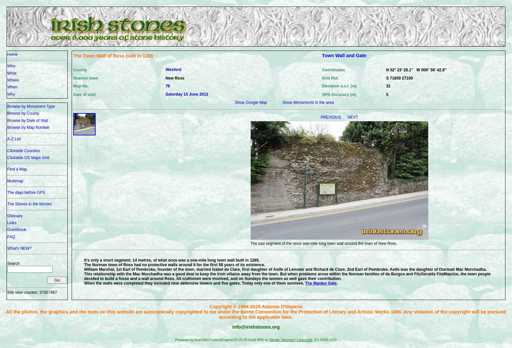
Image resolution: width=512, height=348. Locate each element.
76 (168, 86)
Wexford (173, 69)
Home (12, 54)
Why (11, 94)
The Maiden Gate (321, 283)
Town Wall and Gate (344, 55)
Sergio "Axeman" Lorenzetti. (291, 340)
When (12, 87)
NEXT (353, 117)
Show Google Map (251, 102)
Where (13, 80)
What (11, 73)
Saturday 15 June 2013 (187, 94)
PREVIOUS (331, 117)
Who (11, 66)
